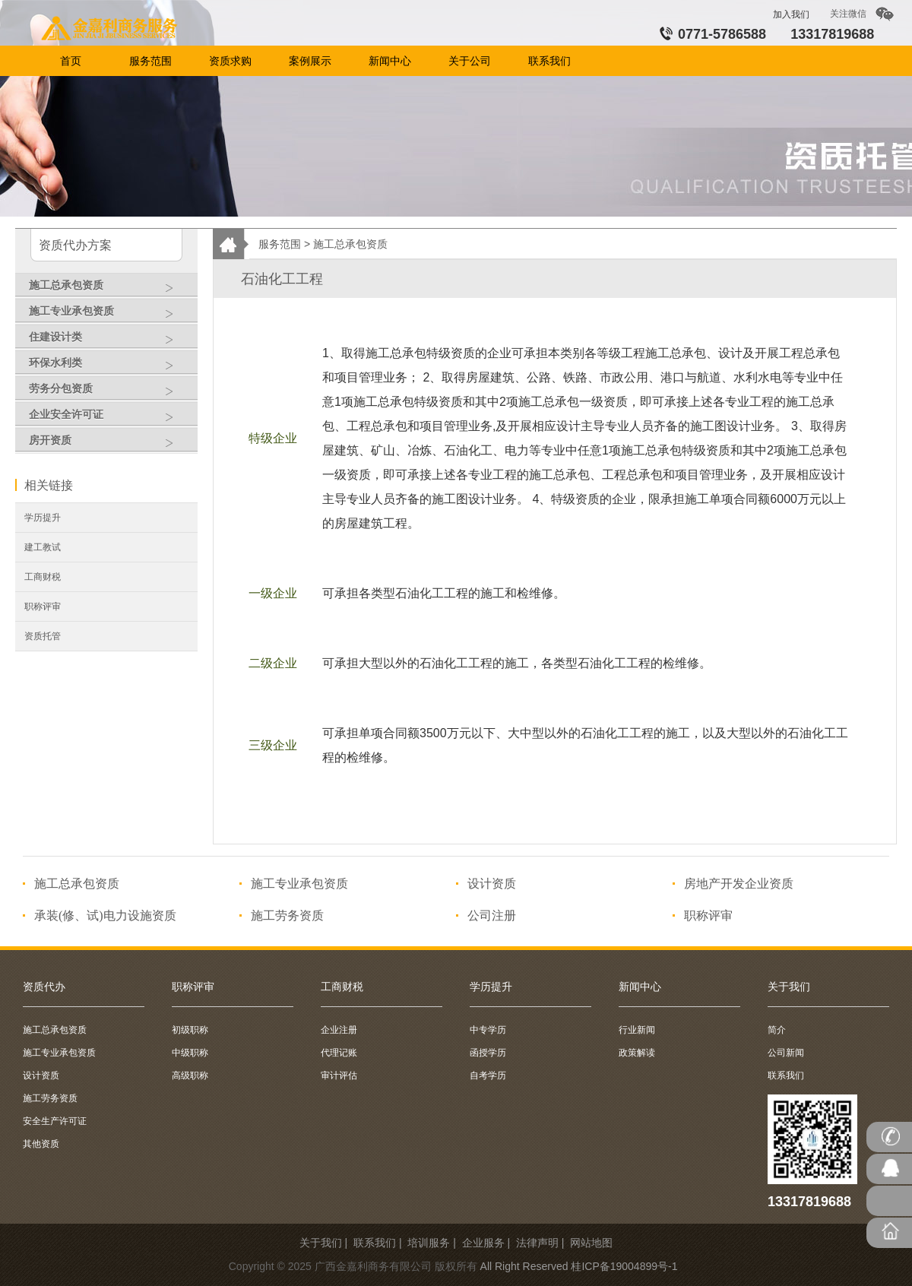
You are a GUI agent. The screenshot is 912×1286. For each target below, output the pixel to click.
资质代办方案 (75, 245)
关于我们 (320, 1243)
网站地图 (591, 1243)
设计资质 (491, 883)
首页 (112, 29)
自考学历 (488, 1075)
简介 (777, 1030)
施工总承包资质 (109, 289)
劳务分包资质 (109, 392)
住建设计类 (109, 340)
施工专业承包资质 (109, 315)
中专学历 (488, 1030)
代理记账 (339, 1052)
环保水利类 (109, 366)
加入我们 (791, 14)
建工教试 (42, 547)
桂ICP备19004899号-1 (624, 1266)
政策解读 (637, 1052)
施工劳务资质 (287, 915)
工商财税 (42, 577)
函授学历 (488, 1052)
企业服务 (483, 1243)
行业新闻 (637, 1030)
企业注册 (339, 1030)
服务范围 (279, 244)
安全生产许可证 (55, 1121)
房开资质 (109, 444)
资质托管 (42, 636)
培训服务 (428, 1243)
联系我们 (786, 1075)
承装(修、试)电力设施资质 (105, 915)
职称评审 (42, 606)
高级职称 (190, 1075)
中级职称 (190, 1052)
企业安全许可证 (109, 418)
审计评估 (339, 1075)
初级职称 (190, 1030)
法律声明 (537, 1243)
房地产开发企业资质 (738, 883)
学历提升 (42, 517)
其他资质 (41, 1144)
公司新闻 (786, 1052)
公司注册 (491, 915)
